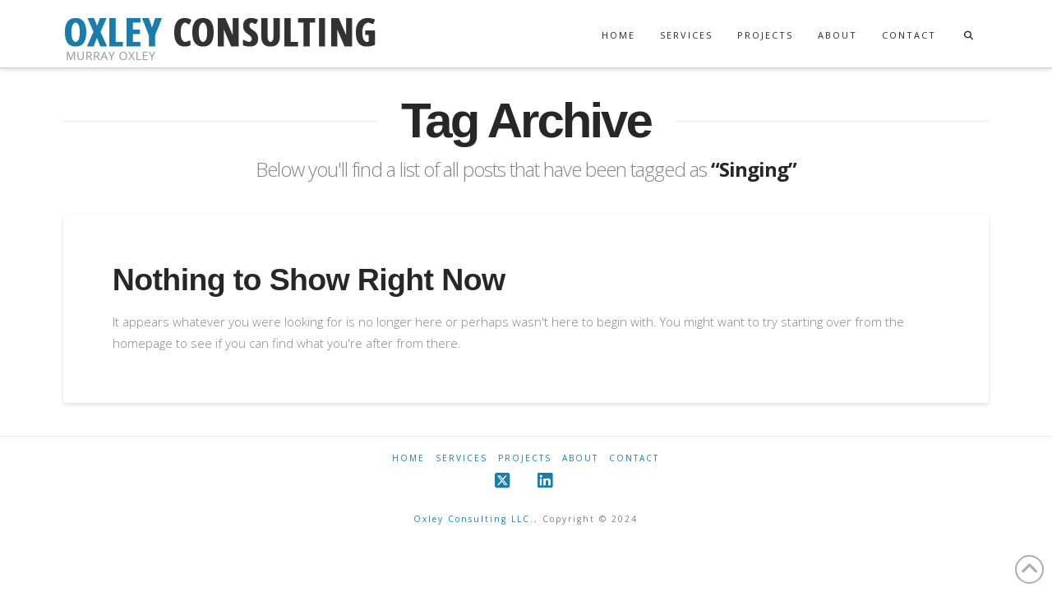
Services (461, 458)
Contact (634, 458)
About (580, 458)
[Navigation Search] (968, 20)
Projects (524, 458)
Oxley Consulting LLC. (473, 519)
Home (408, 458)
